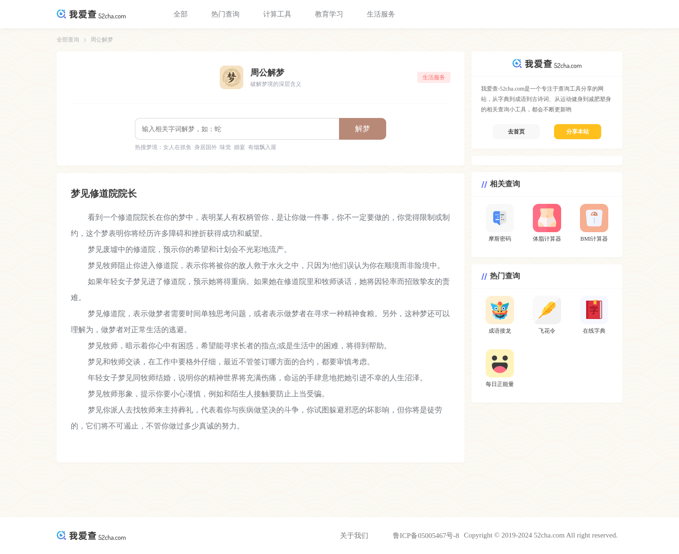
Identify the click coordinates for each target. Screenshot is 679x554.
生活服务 (381, 14)
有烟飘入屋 (262, 147)
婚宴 (239, 147)
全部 (181, 14)
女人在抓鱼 (177, 147)
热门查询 (225, 14)
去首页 (516, 131)
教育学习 (329, 14)
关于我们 (354, 535)
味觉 (225, 147)
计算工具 (277, 14)
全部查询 (68, 39)
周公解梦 (102, 39)
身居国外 (205, 147)
